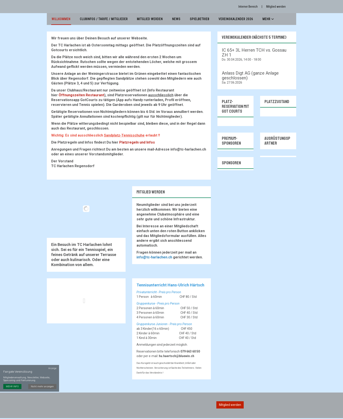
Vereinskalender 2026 (231, 19)
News (173, 19)
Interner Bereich (248, 6)
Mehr (263, 19)
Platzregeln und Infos (137, 143)
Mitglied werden (276, 6)
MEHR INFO (12, 372)
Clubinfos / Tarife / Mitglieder (102, 19)
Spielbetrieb (196, 19)
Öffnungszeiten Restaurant (81, 96)
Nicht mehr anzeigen (42, 372)
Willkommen (60, 19)
